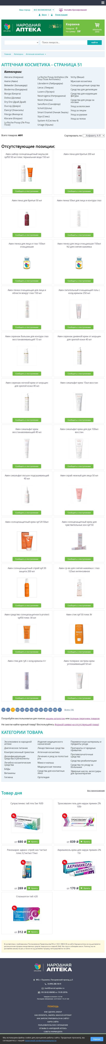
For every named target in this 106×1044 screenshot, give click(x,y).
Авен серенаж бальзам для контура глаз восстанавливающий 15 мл (26, 338)
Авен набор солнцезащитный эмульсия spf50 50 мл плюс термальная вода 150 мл (26, 156)
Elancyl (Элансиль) (14, 110)
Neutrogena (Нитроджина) (52, 96)
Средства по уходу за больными (82, 766)
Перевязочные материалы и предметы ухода (86, 743)
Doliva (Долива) (12, 98)
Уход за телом (78, 119)
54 (27, 709)
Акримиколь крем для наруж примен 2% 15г (79, 851)
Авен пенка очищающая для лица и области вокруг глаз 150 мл (27, 292)
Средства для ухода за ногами (82, 101)
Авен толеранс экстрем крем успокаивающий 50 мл (79, 662)
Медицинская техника (49, 767)
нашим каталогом (55, 718)
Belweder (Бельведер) (15, 85)
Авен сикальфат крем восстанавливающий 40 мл (26, 431)
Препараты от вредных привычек (83, 749)
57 (41, 709)
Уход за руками (79, 114)
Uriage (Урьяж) (45, 125)
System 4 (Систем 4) (48, 120)
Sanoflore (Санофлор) (49, 104)
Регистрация (61, 14)
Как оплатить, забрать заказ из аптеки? (53, 1015)
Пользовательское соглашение (53, 1025)
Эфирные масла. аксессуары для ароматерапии (86, 772)
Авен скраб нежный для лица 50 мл (79, 475)
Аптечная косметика (48, 752)
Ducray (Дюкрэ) (12, 106)
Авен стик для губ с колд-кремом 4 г (27, 660)
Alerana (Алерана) (13, 77)
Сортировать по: (84, 135)
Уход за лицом (78, 110)
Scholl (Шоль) (45, 108)
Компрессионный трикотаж (19, 752)
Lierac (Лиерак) (46, 87)
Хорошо (96, 1039)
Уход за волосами (80, 106)
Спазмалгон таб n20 (27, 896)
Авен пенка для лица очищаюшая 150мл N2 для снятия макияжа (79, 245)
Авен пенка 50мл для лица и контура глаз (79, 200)
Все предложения (96, 790)
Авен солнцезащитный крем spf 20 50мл (26, 521)
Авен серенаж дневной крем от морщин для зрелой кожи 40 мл (79, 338)
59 (50, 709)
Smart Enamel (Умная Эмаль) (53, 112)
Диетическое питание (16, 748)
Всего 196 (69, 709)
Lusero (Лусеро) (46, 92)
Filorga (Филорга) (13, 114)
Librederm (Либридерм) (50, 83)
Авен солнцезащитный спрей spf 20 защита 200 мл (27, 570)
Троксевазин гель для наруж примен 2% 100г (79, 805)
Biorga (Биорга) (12, 94)
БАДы (7, 769)
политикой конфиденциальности (40, 1040)
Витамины (9, 773)
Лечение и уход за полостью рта (53, 757)
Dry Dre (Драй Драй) (15, 102)
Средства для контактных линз (51, 772)
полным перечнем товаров (85, 718)
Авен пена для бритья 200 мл (79, 154)
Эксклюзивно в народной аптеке (18, 743)
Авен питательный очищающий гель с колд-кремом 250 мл (79, 292)
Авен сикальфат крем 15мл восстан (79, 382)
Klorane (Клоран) (13, 118)
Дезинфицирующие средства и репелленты (16, 757)
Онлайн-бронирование (75, 10)
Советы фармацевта (53, 1032)
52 (17, 709)
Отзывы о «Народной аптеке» (53, 1028)
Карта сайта (53, 1022)
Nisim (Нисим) (45, 100)
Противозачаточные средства (82, 755)
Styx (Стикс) (44, 116)
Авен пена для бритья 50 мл (27, 200)
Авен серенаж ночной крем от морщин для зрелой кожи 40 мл (27, 384)
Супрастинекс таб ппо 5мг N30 (26, 803)
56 (36, 709)
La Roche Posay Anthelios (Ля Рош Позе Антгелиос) (53, 78)
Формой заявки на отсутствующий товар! (77, 724)
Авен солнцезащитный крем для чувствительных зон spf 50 (79, 523)
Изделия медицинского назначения (50, 743)
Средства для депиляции (84, 89)
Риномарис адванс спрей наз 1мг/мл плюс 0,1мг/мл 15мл (27, 851)
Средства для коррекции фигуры (84, 95)
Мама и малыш (46, 763)
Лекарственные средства (51, 748)
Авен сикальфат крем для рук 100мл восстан (79, 431)
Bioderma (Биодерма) (15, 89)
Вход (44, 14)
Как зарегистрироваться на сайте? (53, 1018)
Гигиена (8, 777)
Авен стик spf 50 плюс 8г (79, 614)
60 (55, 709)
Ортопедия (43, 777)
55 (32, 709)
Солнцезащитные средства (85, 85)
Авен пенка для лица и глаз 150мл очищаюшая (27, 245)
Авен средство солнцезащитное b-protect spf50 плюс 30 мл (27, 616)
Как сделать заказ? (53, 1012)
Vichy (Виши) (77, 77)
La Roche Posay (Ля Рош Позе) (17, 123)
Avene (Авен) (11, 81)
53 (22, 709)
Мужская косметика (81, 81)
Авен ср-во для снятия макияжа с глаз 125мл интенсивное (79, 570)
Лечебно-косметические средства (17, 764)
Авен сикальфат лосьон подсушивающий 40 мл (27, 477)
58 (46, 709)
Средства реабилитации (84, 761)
